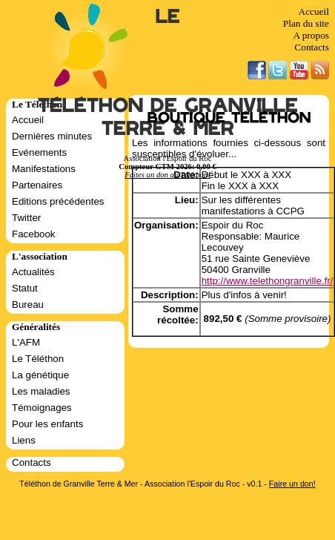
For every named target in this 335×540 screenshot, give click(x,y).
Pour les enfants (47, 423)
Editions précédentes (58, 201)
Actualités (33, 271)
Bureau (28, 304)
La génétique (40, 375)
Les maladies (41, 391)
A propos (311, 35)
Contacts (311, 47)
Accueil (314, 11)
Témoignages (42, 407)
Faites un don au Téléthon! (167, 175)
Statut (25, 288)
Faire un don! (292, 483)
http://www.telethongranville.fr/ (268, 280)
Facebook (34, 234)
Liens (24, 440)
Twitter (26, 217)
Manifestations (44, 168)
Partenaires (37, 185)
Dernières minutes (52, 136)
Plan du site (306, 23)
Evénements (39, 152)
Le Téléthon (38, 358)
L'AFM (26, 342)
